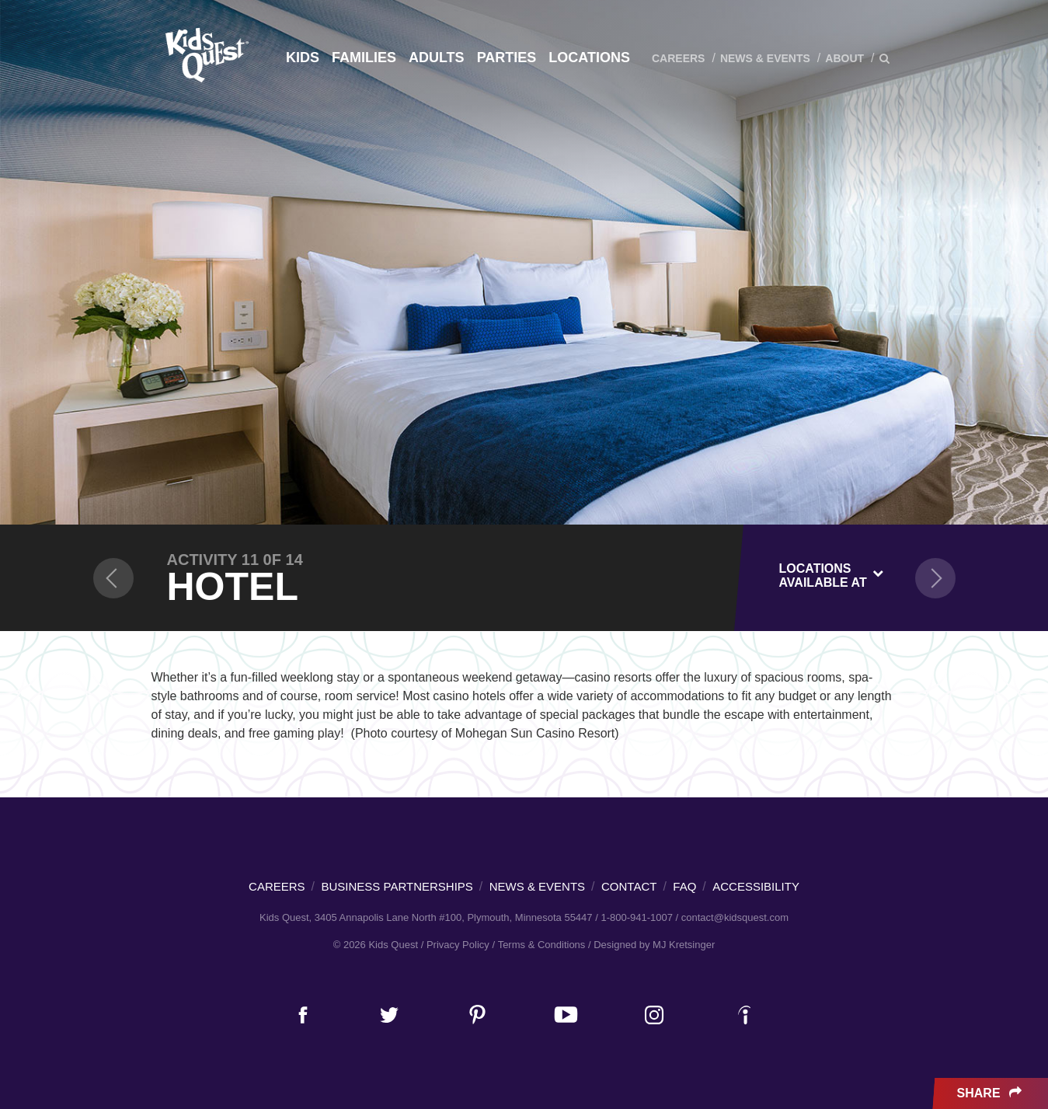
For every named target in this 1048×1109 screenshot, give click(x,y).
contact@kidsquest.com (735, 917)
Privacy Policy (458, 944)
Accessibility (755, 886)
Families (364, 57)
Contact (628, 886)
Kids (302, 57)
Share (991, 1093)
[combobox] (831, 573)
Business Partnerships (397, 886)
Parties (507, 57)
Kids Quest (204, 55)
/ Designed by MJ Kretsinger (651, 944)
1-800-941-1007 (637, 917)
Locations (589, 57)
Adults (437, 57)
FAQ (684, 886)
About (844, 58)
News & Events (765, 58)
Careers (678, 58)
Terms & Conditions (542, 944)
